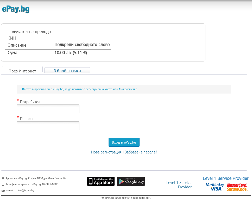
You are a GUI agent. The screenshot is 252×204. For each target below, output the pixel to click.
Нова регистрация (106, 151)
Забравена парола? (141, 151)
